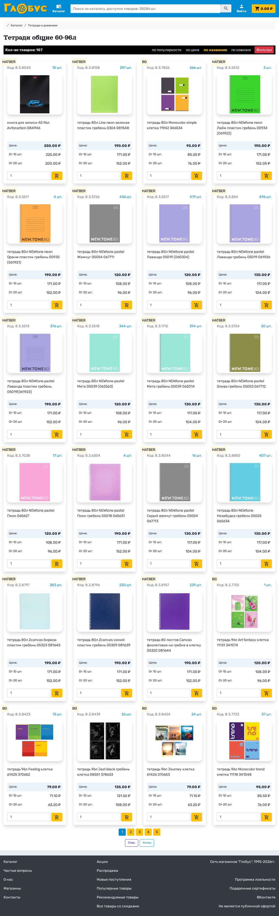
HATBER (9, 62)
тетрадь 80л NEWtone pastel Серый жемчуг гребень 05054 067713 (172, 515)
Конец (147, 842)
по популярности (167, 50)
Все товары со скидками (118, 906)
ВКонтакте (266, 897)
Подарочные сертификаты (252, 888)
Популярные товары (114, 888)
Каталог (17, 25)
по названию (215, 50)
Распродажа (107, 870)
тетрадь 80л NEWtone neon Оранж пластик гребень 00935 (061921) (33, 257)
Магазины (12, 888)
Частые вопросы (18, 870)
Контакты (12, 897)
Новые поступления (114, 879)
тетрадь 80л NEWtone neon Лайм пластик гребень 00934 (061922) (242, 127)
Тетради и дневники (43, 25)
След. (131, 842)
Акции (102, 862)
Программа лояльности (255, 879)
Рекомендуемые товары (117, 897)
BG (144, 62)
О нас (8, 879)
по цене (192, 50)
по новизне (241, 50)
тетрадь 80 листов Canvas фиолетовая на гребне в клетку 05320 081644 (174, 645)
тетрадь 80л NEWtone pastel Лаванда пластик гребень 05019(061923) (30, 386)
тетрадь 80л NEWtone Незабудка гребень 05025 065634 (239, 515)
